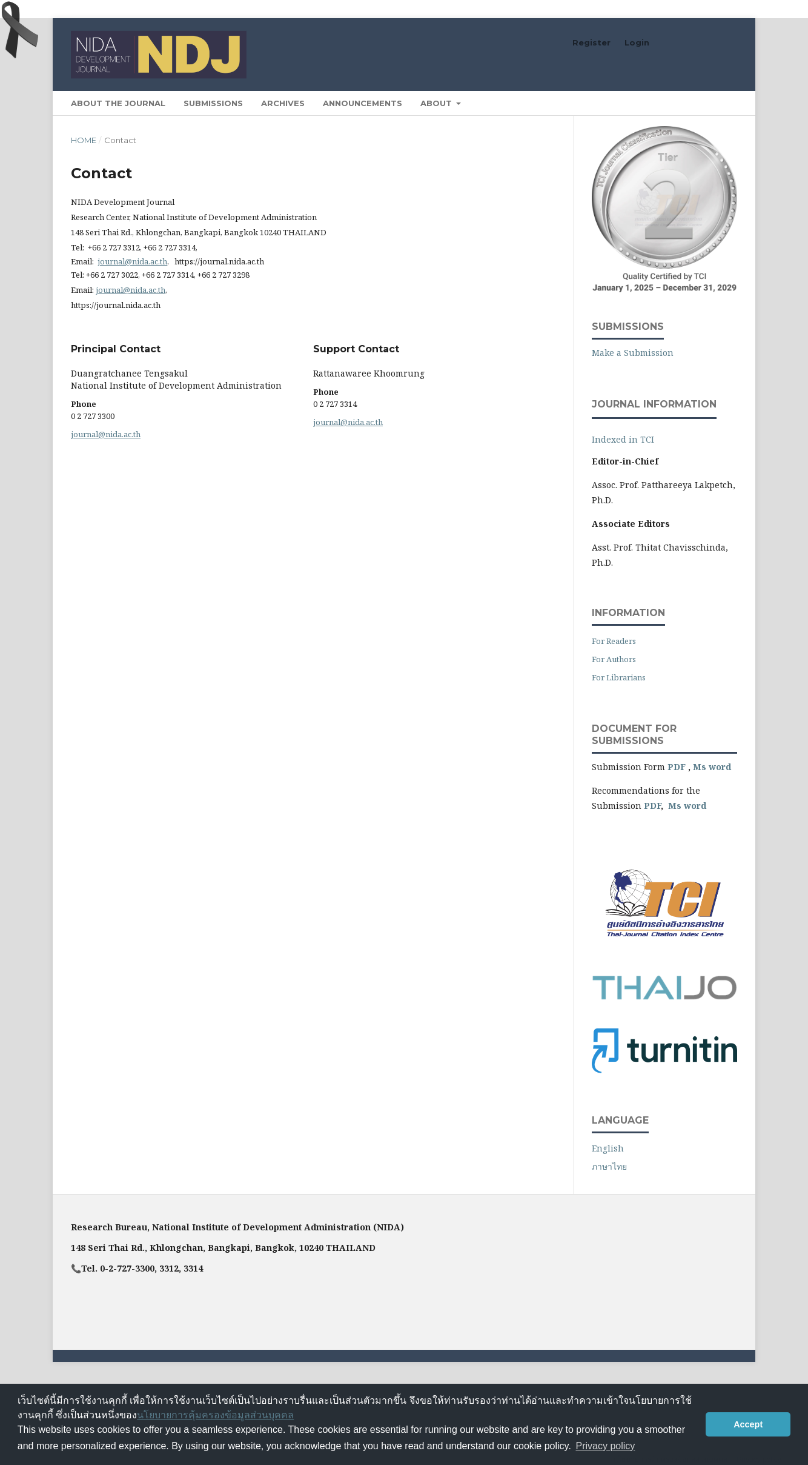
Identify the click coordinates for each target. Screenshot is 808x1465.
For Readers (614, 640)
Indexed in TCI (623, 439)
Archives (283, 103)
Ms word (712, 767)
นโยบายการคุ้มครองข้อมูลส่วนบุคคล (215, 1415)
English (608, 1148)
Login (636, 42)
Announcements (362, 103)
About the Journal (118, 103)
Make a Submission (633, 352)
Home (83, 140)
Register (591, 42)
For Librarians (619, 677)
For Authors (614, 659)
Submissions (213, 103)
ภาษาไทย (609, 1166)
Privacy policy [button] (605, 1446)
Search (709, 103)
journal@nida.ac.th (132, 261)
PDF (676, 767)
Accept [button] (748, 1424)
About (437, 103)
